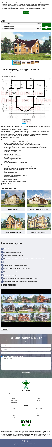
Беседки (38, 398)
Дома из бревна (14, 400)
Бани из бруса (13, 398)
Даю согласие (26, 12)
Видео (13, 417)
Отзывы (13, 413)
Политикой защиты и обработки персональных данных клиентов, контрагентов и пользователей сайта (22, 7)
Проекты (38, 413)
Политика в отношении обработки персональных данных (26, 443)
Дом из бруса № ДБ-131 (13, 209)
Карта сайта (26, 441)
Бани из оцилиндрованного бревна (38, 396)
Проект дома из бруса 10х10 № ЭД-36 (13, 232)
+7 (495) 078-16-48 (26, 422)
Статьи (38, 415)
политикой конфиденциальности (15, 356)
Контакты (39, 410)
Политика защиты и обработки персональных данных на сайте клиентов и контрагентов (26, 445)
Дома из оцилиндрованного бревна (38, 393)
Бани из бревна (14, 402)
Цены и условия (39, 408)
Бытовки (38, 400)
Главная (13, 408)
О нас (14, 410)
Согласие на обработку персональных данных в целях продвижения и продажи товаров (26, 444)
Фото (14, 415)
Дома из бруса (13, 396)
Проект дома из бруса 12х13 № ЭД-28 (39, 232)
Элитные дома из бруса (13, 393)
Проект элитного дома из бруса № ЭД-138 (38, 209)
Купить (46, 23)
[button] (50, 33)
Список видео (4, 329)
